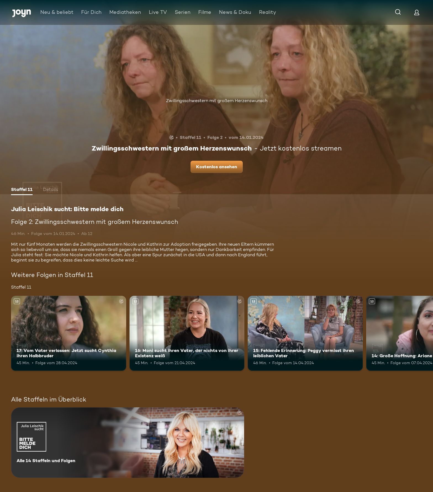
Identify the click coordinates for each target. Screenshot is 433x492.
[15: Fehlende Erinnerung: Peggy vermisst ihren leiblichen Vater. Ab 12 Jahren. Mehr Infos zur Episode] (305, 333)
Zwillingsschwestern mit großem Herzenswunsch (216, 100)
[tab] (22, 190)
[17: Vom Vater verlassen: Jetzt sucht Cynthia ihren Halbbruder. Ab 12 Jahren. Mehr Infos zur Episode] (68, 333)
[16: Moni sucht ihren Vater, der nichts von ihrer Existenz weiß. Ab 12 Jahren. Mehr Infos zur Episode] (187, 333)
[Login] (416, 12)
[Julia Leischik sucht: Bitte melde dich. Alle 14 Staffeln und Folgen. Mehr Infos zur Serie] (127, 442)
